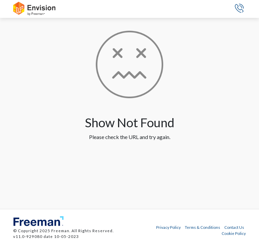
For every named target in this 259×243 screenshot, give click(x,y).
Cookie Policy (234, 233)
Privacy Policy (168, 227)
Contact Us (234, 227)
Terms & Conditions (202, 227)
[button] (239, 9)
